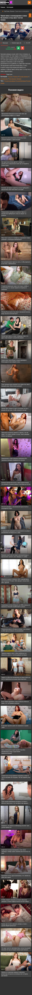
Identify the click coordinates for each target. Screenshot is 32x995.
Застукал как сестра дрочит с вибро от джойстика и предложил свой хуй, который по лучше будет (15, 163)
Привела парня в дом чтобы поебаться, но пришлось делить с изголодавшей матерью (14, 654)
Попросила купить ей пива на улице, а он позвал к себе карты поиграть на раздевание (15, 630)
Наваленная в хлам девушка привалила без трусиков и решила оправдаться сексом (14, 459)
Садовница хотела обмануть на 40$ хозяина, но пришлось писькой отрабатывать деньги (15, 605)
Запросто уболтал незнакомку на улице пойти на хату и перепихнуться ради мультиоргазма (15, 678)
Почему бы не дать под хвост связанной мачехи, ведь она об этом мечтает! (15, 312)
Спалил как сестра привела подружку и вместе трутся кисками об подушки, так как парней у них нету (15, 777)
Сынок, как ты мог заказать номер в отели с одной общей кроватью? (14, 924)
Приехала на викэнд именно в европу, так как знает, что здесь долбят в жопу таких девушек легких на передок (15, 434)
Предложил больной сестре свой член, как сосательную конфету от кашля (14, 114)
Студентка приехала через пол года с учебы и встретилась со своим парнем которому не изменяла (15, 287)
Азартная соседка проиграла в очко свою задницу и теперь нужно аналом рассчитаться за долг (15, 851)
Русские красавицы (9, 81)
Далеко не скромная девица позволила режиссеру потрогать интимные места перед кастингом (14, 973)
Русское (10, 76)
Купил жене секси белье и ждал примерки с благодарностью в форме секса (14, 361)
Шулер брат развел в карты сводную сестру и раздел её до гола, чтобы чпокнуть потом (14, 409)
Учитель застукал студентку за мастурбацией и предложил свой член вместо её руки (15, 188)
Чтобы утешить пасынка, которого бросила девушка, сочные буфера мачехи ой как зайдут (15, 900)
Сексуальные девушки (15, 79)
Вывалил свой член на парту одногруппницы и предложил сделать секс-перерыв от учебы (15, 556)
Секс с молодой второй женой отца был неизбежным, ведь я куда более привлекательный (13, 751)
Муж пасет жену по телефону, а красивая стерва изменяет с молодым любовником (15, 238)
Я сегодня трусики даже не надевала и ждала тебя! (14, 726)
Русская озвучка (23, 76)
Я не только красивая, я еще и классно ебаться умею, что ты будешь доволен (15, 702)
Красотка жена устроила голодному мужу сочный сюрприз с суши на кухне (13, 138)
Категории (10, 7)
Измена (16, 76)
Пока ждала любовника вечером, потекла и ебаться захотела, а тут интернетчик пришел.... (15, 802)
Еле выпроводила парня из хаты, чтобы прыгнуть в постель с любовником (15, 262)
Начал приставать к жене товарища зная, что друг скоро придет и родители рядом (14, 337)
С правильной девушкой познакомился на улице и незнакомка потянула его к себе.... (15, 531)
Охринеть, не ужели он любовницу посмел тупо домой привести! (15, 826)
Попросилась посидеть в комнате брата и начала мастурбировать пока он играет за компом (13, 213)
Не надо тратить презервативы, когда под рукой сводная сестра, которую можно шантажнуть (15, 949)
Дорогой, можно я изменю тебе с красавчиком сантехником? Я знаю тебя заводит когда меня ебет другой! (15, 580)
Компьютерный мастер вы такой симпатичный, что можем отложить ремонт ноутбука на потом (15, 483)
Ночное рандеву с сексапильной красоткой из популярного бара (14, 507)
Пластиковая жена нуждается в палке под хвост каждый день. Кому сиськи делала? (15, 385)
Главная (3, 7)
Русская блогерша (21, 81)
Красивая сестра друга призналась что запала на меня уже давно (15, 876)
